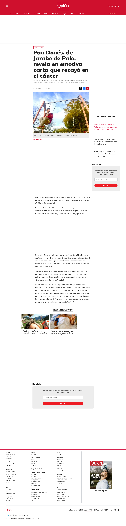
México (59, 461)
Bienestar (9, 478)
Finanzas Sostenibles (64, 496)
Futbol (33, 474)
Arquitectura (61, 481)
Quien (111, 510)
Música (33, 467)
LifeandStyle (61, 454)
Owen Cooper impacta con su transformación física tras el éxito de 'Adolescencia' (106, 141)
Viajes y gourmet (68, 14)
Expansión (35, 489)
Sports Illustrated (38, 472)
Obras (33, 500)
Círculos (37, 14)
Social (59, 491)
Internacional (36, 496)
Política (60, 458)
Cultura (82, 14)
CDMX (59, 465)
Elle (7, 486)
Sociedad (60, 470)
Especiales (34, 454)
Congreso (60, 463)
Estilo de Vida (10, 480)
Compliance (92, 517)
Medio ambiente (62, 489)
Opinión (33, 452)
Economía (34, 494)
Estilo (33, 459)
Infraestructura (62, 480)
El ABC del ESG (61, 500)
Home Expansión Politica (39, 492)
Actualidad (9, 498)
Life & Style (35, 458)
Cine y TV (34, 465)
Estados (60, 467)
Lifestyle (34, 483)
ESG (32, 502)
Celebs (8, 491)
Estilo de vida (10, 493)
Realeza (27, 14)
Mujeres (9, 497)
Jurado (8, 482)
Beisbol (33, 476)
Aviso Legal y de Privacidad (75, 517)
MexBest (9, 469)
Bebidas (8, 473)
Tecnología (35, 498)
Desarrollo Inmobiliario (65, 478)
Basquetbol (35, 480)
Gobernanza (61, 492)
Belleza (55, 14)
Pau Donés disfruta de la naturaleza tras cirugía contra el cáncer (48, 333)
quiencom (116, 510)
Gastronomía (10, 471)
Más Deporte (35, 481)
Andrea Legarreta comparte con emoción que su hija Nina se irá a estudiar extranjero (105, 153)
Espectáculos (15, 14)
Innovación (61, 498)
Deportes (34, 463)
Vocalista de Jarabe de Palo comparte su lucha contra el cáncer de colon (76, 333)
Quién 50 (112, 14)
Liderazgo (9, 500)
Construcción (61, 476)
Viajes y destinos (11, 474)
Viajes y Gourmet (11, 463)
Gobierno (60, 459)
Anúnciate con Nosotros (109, 517)
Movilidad (60, 494)
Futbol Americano (37, 478)
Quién (8, 452)
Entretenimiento (36, 461)
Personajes (9, 476)
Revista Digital (113, 6)
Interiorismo (61, 483)
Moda (46, 14)
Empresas (34, 491)
